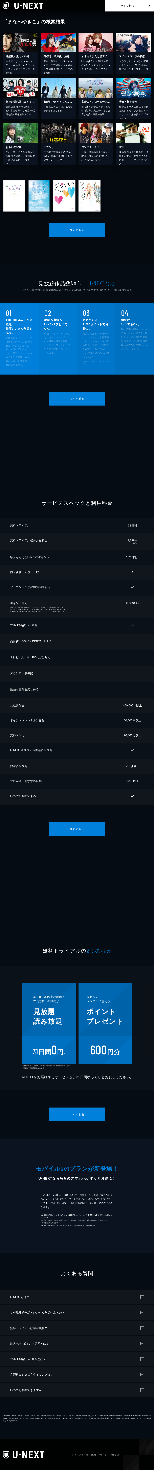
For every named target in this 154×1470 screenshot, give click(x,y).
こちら (52, 611)
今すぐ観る (127, 5)
